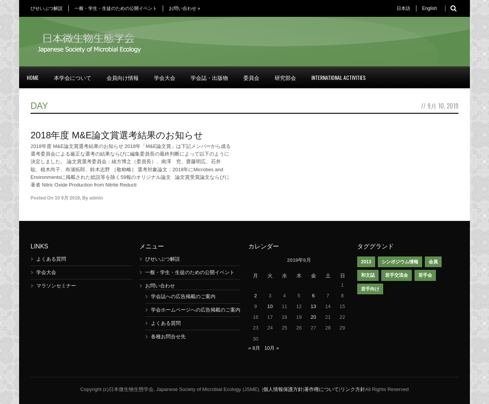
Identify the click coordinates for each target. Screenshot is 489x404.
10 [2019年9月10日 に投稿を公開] (270, 306)
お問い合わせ (184, 8)
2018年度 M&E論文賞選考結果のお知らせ (117, 135)
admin (96, 198)
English (429, 8)
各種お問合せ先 (168, 336)
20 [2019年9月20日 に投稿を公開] (313, 317)
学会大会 (164, 77)
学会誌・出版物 (209, 77)
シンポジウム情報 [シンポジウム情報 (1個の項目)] (400, 261)
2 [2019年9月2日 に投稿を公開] (255, 296)
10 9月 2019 (67, 198)
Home (33, 77)
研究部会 (285, 77)
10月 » (271, 348)
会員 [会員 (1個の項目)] (433, 261)
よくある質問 (51, 259)
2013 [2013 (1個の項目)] (366, 261)
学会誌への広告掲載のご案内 (183, 296)
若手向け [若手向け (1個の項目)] (370, 289)
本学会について (72, 77)
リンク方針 (352, 389)
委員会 (251, 77)
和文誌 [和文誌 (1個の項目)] (368, 275)
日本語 (403, 8)
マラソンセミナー (56, 286)
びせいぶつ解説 (47, 8)
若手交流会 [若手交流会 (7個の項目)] (396, 275)
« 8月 (254, 348)
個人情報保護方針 (283, 389)
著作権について (321, 389)
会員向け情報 (123, 77)
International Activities (338, 77)
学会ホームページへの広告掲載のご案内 (195, 310)
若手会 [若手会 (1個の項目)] (425, 275)
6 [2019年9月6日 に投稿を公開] (313, 296)
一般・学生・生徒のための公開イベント (115, 8)
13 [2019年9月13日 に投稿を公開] (313, 306)
